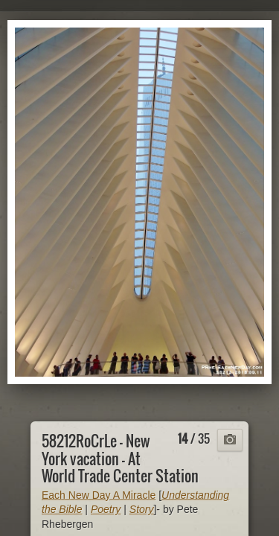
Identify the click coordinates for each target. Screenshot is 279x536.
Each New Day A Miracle (98, 495)
